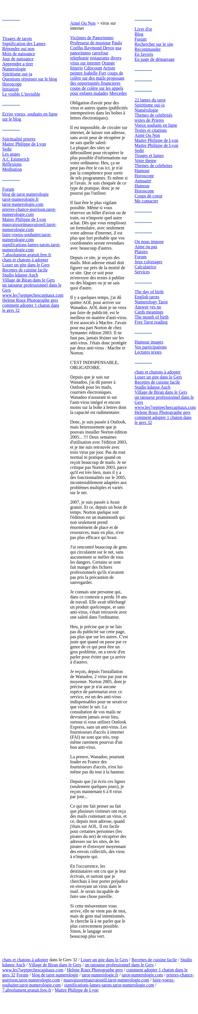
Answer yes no (148, 307)
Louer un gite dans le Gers (26, 264)
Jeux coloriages (148, 261)
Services (142, 271)
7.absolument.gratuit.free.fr (26, 254)
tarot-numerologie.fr (20, 199)
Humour (142, 170)
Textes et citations (151, 130)
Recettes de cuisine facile (25, 270)
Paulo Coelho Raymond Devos (96, 45)
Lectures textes (148, 352)
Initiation (10, 89)
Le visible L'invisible (21, 94)
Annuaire (143, 180)
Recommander (148, 49)
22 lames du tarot (150, 100)
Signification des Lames (24, 43)
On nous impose (149, 241)
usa (118, 47)
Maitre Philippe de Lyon (24, 144)
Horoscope (12, 84)
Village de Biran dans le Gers (28, 280)
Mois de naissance (18, 53)
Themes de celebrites (154, 165)
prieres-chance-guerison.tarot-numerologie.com (29, 212)
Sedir (7, 149)
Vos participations (151, 347)
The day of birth (149, 291)
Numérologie (146, 110)
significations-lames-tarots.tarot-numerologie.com (31, 247)
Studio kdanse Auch (20, 275)
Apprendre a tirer (17, 63)
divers (115, 58)
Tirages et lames (149, 155)
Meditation (12, 169)
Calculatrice (145, 266)
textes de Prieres (149, 120)
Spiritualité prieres (19, 139)
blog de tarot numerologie (25, 194)
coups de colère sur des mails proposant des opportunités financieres (97, 78)
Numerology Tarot (151, 301)
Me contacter (146, 201)
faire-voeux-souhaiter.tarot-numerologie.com (26, 237)
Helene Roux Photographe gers (30, 300)
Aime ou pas (146, 246)
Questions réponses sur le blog (29, 79)
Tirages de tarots (17, 38)
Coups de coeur (149, 195)
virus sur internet (85, 63)
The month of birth (152, 317)
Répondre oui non (18, 48)
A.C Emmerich (15, 159)
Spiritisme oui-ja (17, 74)
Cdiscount (93, 68)
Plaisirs (141, 251)
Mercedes (118, 93)
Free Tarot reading (151, 322)
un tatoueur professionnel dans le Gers (119, 964)
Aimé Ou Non (82, 23)
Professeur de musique (90, 42)
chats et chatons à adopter (25, 259)
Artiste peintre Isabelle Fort (92, 70)
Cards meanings (149, 312)
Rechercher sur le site (154, 44)
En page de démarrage (155, 59)
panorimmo (80, 52)
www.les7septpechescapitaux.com (32, 295)
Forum (8, 189)
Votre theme (145, 160)
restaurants (99, 58)
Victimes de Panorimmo (91, 37)
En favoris (144, 54)
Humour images (149, 342)
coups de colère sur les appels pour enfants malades (96, 91)
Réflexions (12, 164)
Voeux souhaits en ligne (156, 125)
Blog (139, 34)
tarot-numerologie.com (22, 204)
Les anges (11, 154)
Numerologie (14, 68)
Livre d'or (143, 29)
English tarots (147, 296)
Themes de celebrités (154, 115)
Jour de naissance (18, 58)
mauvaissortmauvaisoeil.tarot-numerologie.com (29, 227)
